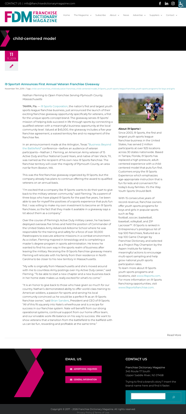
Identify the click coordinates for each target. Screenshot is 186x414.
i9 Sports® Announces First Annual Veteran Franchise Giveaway (52, 84)
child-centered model (86, 88)
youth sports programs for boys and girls (155, 88)
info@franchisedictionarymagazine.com (49, 3)
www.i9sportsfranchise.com (136, 287)
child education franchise (63, 88)
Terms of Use (101, 412)
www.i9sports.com (148, 275)
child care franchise (40, 88)
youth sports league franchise (121, 88)
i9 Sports (102, 88)
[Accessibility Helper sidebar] (182, 4)
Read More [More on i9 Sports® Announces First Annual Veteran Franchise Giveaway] (174, 335)
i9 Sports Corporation (54, 106)
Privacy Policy (85, 412)
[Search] (173, 397)
